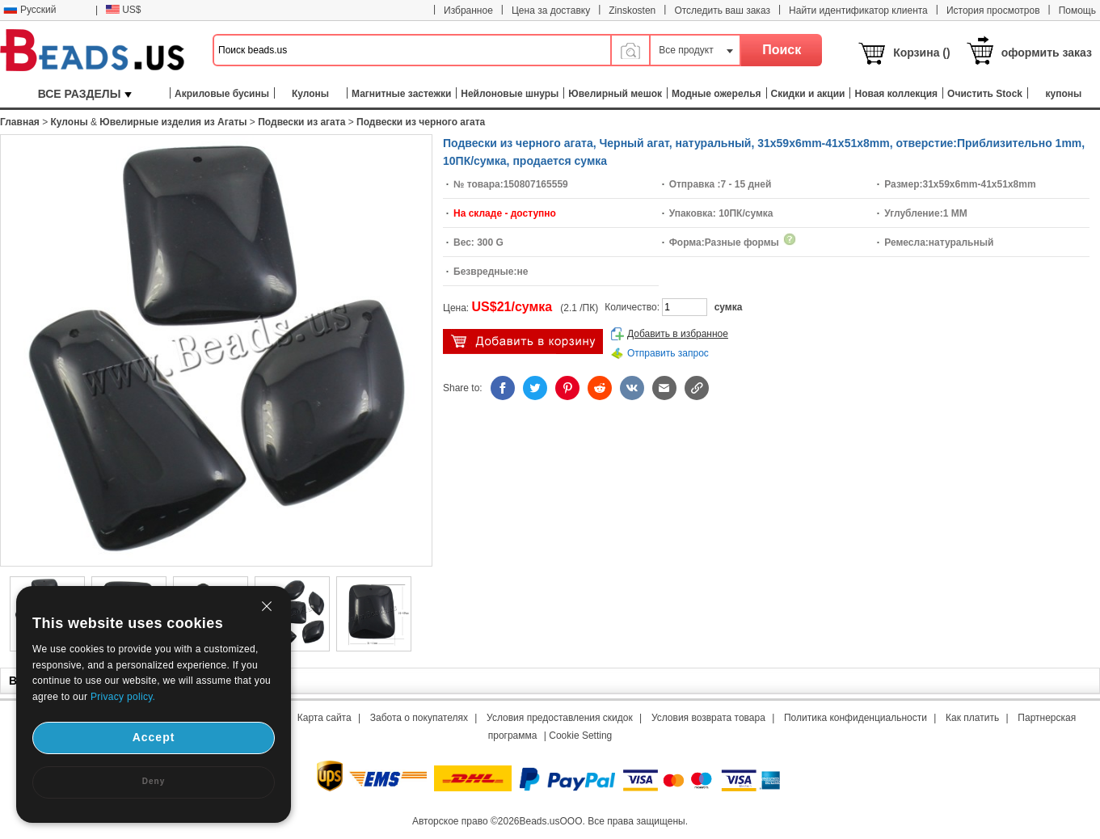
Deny (153, 781)
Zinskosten (632, 10)
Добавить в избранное (677, 333)
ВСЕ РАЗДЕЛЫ (85, 93)
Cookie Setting (580, 735)
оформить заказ (1046, 52)
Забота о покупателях (419, 717)
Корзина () (921, 52)
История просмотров (993, 10)
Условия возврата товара (708, 717)
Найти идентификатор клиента (858, 10)
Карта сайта (324, 717)
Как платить (972, 717)
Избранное (468, 10)
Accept (154, 737)
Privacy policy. (123, 696)
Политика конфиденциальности (855, 717)
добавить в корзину (523, 341)
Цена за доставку (551, 10)
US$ (123, 9)
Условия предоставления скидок (560, 717)
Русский (30, 9)
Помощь (1077, 10)
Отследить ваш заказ (722, 10)
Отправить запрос (668, 353)
